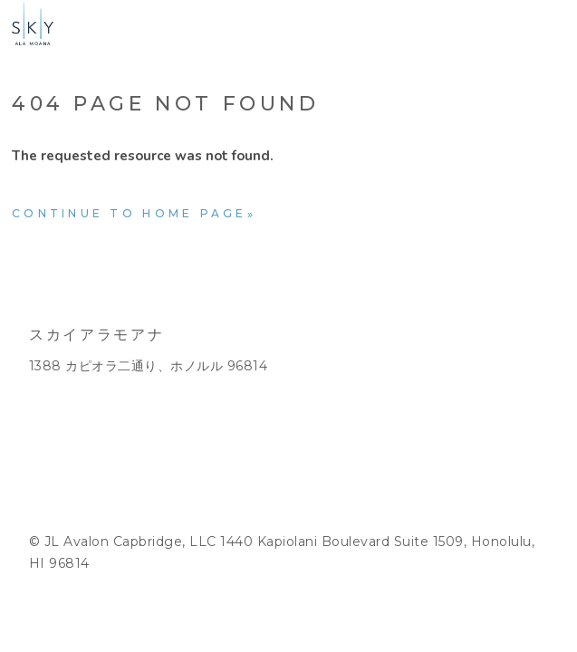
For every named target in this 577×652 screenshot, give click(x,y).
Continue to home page (129, 213)
